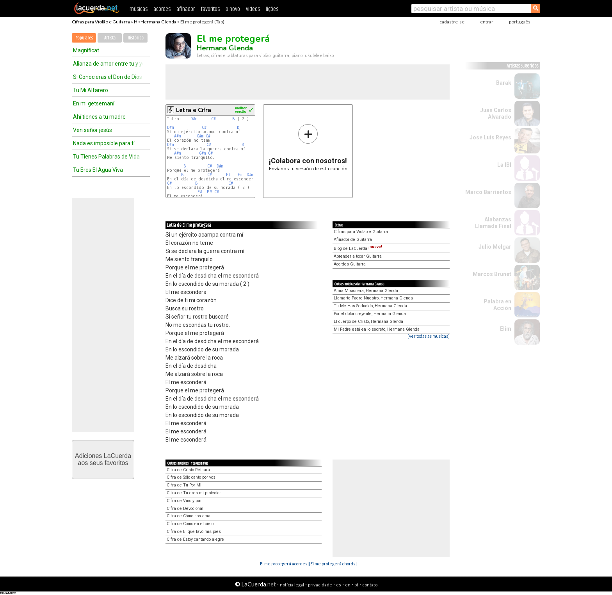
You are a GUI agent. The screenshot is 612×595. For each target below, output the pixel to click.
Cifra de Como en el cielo (190, 523)
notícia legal (292, 584)
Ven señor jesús (92, 130)
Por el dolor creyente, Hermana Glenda (370, 313)
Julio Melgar (495, 247)
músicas (139, 9)
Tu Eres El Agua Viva (98, 170)
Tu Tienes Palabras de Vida (106, 156)
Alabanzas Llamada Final (493, 222)
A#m (177, 136)
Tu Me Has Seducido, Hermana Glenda (370, 305)
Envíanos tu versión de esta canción (308, 147)
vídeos (253, 9)
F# (228, 174)
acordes (162, 9)
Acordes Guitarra (350, 264)
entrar (486, 22)
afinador (185, 9)
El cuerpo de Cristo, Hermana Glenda (368, 321)
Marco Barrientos (488, 192)
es (338, 584)
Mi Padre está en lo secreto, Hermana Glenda (377, 329)
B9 (209, 191)
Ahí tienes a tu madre (99, 117)
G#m (200, 136)
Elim (505, 329)
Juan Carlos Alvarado (495, 113)
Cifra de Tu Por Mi (184, 485)
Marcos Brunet (492, 274)
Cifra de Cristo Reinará (188, 469)
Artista (110, 38)
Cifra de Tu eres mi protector (194, 492)
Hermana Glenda (158, 22)
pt (356, 584)
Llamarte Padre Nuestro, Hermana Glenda (373, 298)
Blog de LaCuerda (358, 248)
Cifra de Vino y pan (185, 500)
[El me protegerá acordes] (283, 563)
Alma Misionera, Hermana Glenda (366, 290)
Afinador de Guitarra (353, 239)
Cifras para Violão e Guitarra (101, 22)
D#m (193, 118)
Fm (240, 174)
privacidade (320, 584)
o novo (233, 9)
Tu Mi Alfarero (90, 90)
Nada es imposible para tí (104, 143)
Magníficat (86, 50)
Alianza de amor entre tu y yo (108, 64)
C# (213, 118)
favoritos (210, 9)
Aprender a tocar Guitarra (358, 256)
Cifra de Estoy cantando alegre (195, 539)
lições (272, 9)
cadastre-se (451, 22)
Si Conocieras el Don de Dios (107, 77)
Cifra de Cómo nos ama (188, 515)
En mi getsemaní (93, 103)
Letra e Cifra (193, 110)
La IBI (504, 165)
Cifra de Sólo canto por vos (191, 477)
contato (369, 584)
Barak (503, 83)
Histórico (136, 38)
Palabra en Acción (497, 304)
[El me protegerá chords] (333, 563)
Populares (84, 38)
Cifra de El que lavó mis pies (194, 531)
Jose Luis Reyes (490, 137)
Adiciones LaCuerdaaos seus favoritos (103, 459)
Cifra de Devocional (185, 508)
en (347, 584)
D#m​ (250, 174)
